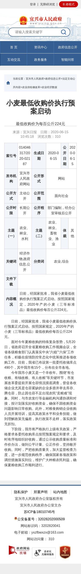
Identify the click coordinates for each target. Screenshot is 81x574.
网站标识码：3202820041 (40, 526)
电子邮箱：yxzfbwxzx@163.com (39, 532)
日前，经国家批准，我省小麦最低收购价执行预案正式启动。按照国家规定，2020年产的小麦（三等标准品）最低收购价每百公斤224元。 (40, 329)
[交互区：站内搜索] (40, 34)
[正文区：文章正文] (40, 286)
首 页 (13, 47)
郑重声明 (40, 492)
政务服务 (40, 59)
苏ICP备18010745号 (39, 512)
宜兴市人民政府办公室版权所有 (39, 498)
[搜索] (63, 32)
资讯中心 (40, 47)
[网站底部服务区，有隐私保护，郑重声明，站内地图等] (40, 524)
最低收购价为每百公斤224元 (40, 124)
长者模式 (69, 4)
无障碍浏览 (47, 4)
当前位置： (19, 78)
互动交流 (13, 59)
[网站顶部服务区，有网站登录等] (40, 4)
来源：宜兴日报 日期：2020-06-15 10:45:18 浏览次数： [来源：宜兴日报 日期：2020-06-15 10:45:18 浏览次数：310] (41, 134)
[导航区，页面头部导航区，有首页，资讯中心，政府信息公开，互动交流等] (40, 53)
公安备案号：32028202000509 (39, 518)
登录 (33, 4)
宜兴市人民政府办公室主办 (40, 505)
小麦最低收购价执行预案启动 (40, 107)
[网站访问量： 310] (40, 539)
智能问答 (67, 59)
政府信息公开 (67, 47)
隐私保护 (21, 492)
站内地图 (60, 492)
